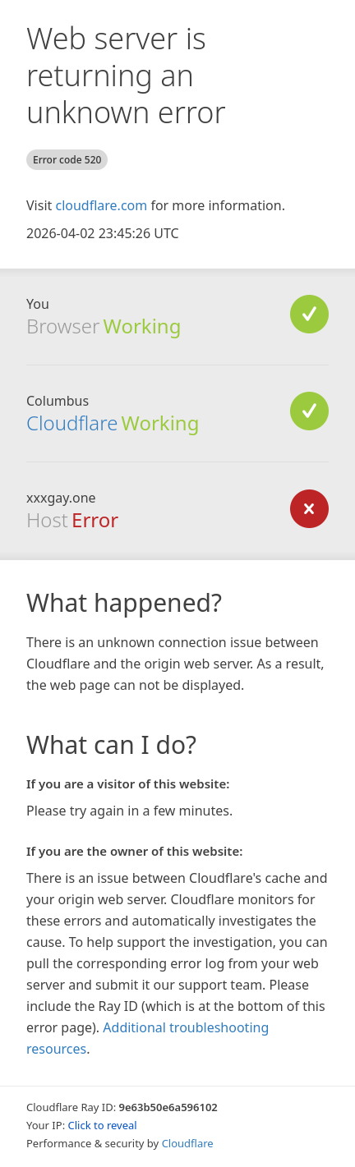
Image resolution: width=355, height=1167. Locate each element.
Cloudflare (72, 422)
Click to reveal (102, 1125)
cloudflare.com (101, 205)
